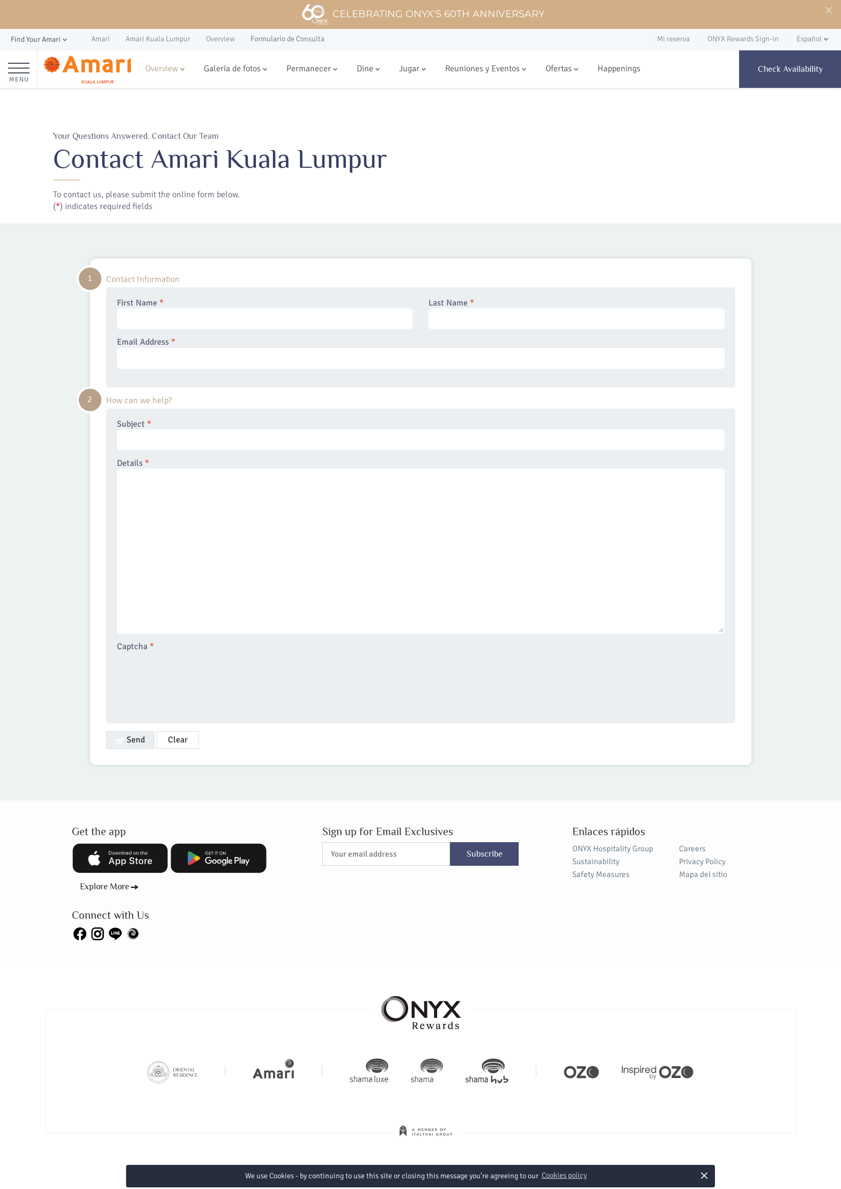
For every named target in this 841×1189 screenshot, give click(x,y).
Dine (365, 68)
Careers (692, 848)
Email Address (421, 352)
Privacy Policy (702, 861)
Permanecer (308, 68)
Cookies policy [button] (564, 1175)
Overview (161, 68)
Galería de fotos (232, 68)
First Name (265, 313)
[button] (40, 39)
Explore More (104, 886)
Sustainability (595, 861)
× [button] (704, 1175)
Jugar (409, 68)
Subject (421, 434)
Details (421, 546)
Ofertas (558, 68)
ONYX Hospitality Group (612, 848)
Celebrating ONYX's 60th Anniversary (422, 14)
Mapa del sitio (703, 874)
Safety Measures (601, 874)
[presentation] (198, 681)
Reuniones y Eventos (482, 68)
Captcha (135, 647)
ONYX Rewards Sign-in (743, 38)
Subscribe (485, 854)
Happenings (618, 68)
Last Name (577, 313)
